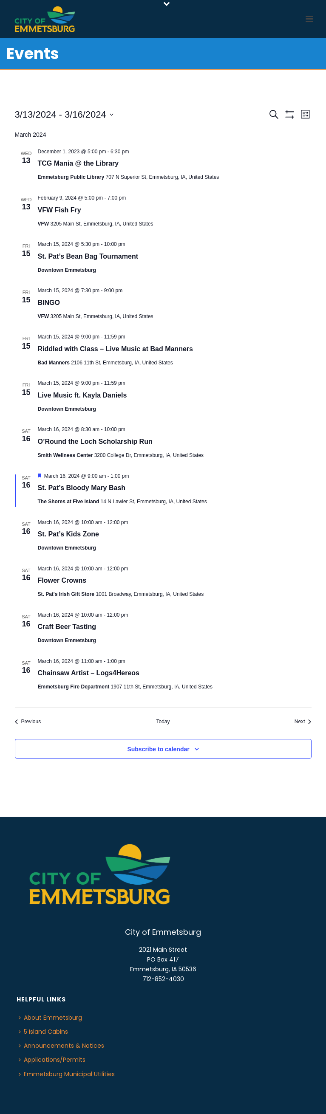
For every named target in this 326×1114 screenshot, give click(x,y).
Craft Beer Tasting (67, 626)
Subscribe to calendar (158, 749)
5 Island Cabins (43, 1031)
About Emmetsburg (50, 1017)
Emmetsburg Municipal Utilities (67, 1074)
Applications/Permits (52, 1059)
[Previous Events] (28, 721)
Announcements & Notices (61, 1045)
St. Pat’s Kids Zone (68, 534)
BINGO (49, 302)
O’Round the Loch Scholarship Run (95, 441)
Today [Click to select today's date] (163, 722)
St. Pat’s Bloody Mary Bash (82, 487)
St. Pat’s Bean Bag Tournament (88, 256)
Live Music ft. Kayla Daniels (82, 395)
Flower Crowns (62, 580)
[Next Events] (303, 721)
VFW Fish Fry (59, 210)
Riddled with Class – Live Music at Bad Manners (115, 349)
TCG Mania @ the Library (78, 163)
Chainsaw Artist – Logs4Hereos (88, 673)
